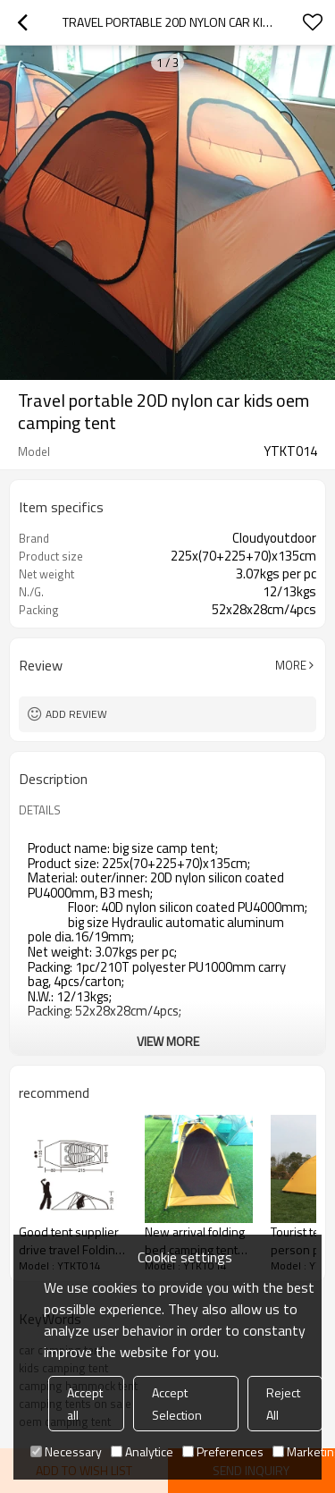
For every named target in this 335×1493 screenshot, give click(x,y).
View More (168, 1041)
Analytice (142, 1451)
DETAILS (40, 810)
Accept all (85, 1403)
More (290, 665)
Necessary (66, 1451)
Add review (76, 713)
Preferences (223, 1451)
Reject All (283, 1403)
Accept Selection (177, 1403)
